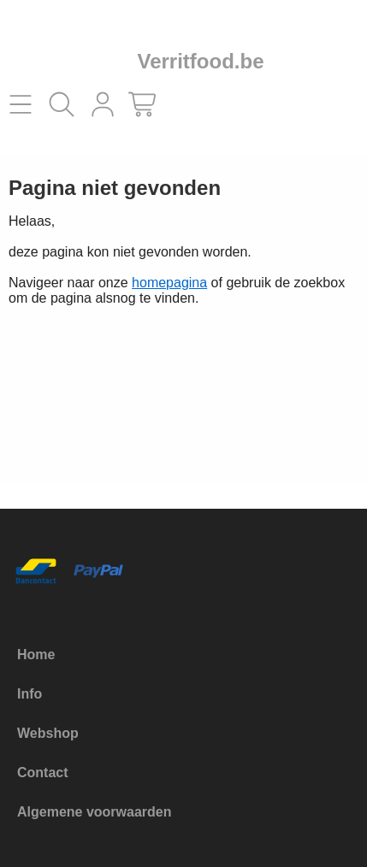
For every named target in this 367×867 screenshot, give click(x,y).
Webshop (48, 733)
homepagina (169, 282)
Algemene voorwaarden (94, 812)
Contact (42, 772)
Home (36, 654)
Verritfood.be (200, 61)
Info (29, 694)
